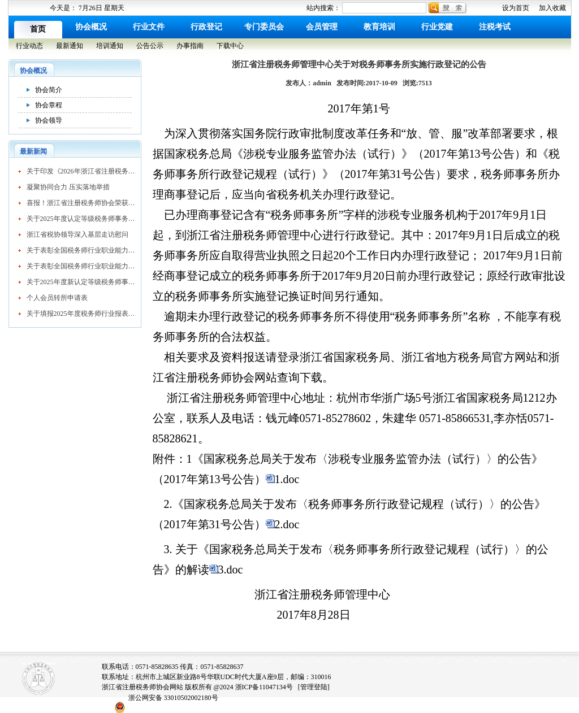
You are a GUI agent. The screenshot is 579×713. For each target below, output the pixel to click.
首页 (38, 29)
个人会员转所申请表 (57, 298)
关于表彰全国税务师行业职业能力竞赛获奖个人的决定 (81, 250)
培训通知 (109, 46)
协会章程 (48, 105)
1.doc (287, 479)
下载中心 (230, 46)
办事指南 (190, 46)
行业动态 (29, 46)
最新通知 (69, 46)
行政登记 (206, 27)
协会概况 (91, 27)
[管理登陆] (314, 687)
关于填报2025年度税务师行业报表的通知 (81, 314)
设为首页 (515, 8)
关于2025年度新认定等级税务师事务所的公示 (81, 282)
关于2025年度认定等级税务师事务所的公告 (81, 219)
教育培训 (379, 27)
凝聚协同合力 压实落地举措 (68, 187)
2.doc (287, 524)
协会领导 (48, 120)
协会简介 (48, 90)
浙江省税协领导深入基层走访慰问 (77, 234)
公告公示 (149, 46)
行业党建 (437, 27)
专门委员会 (264, 27)
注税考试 (495, 27)
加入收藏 (552, 8)
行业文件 (149, 27)
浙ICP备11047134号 (264, 687)
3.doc (230, 569)
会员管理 (322, 27)
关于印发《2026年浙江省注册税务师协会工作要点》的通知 (81, 171)
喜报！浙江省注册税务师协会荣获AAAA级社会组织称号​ (81, 203)
